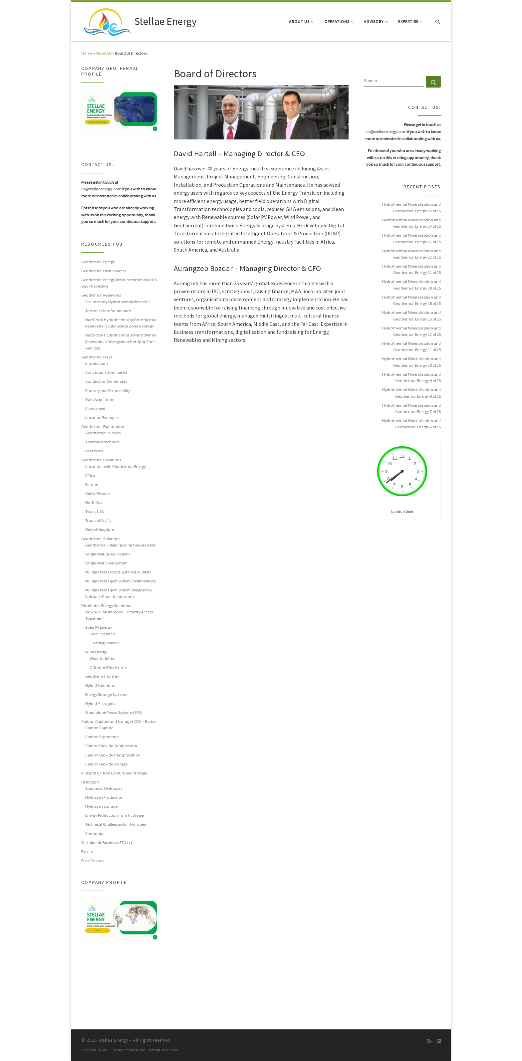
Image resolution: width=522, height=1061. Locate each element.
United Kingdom (99, 529)
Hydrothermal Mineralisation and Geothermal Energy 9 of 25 (411, 377)
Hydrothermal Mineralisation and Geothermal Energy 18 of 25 (411, 300)
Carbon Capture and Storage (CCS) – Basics (118, 721)
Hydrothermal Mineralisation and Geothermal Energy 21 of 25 (411, 269)
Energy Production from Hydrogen (115, 815)
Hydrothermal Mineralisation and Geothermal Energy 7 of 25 (411, 408)
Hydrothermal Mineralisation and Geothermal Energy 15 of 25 (411, 315)
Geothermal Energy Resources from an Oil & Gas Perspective (119, 283)
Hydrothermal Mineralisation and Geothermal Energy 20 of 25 (411, 284)
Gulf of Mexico (97, 493)
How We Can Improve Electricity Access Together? (119, 615)
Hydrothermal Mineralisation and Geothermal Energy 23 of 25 (411, 238)
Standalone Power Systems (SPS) (113, 712)
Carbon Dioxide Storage (106, 763)
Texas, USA (94, 511)
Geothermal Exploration (102, 426)
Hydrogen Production (104, 797)
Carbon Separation (102, 736)
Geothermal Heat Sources (103, 270)
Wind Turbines (102, 658)
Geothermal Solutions (100, 538)
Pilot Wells (94, 450)
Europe (91, 484)
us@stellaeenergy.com (101, 188)
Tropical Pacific (98, 520)
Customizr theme (162, 1050)
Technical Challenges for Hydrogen (115, 824)
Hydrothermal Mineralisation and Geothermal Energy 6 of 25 (411, 423)
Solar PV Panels (102, 633)
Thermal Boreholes (102, 441)
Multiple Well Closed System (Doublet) (118, 571)
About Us (104, 53)
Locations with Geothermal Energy (115, 466)
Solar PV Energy (98, 627)
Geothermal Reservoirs (101, 295)
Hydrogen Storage (101, 806)
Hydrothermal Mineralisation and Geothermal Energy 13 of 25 (411, 331)
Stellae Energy (113, 1040)
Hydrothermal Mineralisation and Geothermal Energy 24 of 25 (411, 223)
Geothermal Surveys (103, 432)
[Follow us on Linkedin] (439, 1041)
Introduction (96, 363)
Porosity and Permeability (107, 390)
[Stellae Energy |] (106, 20)
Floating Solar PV (104, 642)
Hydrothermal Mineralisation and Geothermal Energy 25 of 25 (411, 207)
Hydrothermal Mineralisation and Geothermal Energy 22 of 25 (411, 254)
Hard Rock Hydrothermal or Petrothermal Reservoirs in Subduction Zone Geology (121, 322)
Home (86, 53)
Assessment (95, 408)
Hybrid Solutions (100, 685)
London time (402, 511)
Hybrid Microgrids (100, 703)
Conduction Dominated (106, 381)
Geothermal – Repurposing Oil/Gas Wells (120, 544)
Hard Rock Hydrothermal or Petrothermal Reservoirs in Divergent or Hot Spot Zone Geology (121, 341)
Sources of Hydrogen (103, 788)
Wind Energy (96, 651)
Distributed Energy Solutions (106, 605)
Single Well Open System (106, 562)
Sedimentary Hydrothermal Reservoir (117, 301)
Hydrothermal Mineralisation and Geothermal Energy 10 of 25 (411, 361)
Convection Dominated (106, 372)
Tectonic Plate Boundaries (108, 310)
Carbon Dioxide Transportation (112, 754)
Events (87, 851)
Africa (90, 475)
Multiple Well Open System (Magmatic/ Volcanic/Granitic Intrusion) (118, 593)
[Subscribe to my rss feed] (429, 1041)
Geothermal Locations (101, 459)
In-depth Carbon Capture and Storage (114, 772)
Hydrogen (90, 781)
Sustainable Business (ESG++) (106, 842)
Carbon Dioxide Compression (111, 745)
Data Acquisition (100, 399)
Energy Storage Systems (106, 694)
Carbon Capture (99, 727)
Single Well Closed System (107, 553)
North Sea (94, 502)
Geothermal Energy (98, 261)
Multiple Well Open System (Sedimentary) (120, 580)
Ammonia (94, 833)
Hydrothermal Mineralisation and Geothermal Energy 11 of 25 (411, 346)
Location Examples (102, 417)
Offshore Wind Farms (108, 667)
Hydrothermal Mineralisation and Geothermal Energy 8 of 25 (411, 392)
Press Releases (93, 860)
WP (106, 1050)
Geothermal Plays (96, 356)
